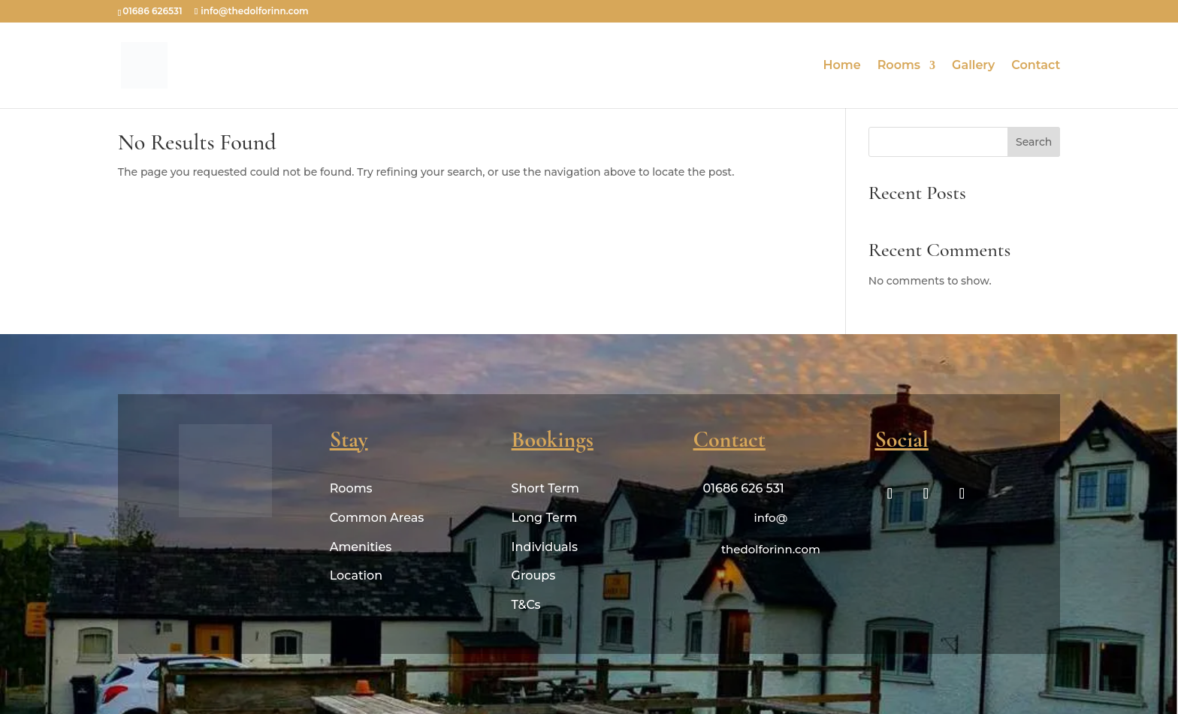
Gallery (973, 66)
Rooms (898, 66)
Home (842, 66)
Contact (1035, 66)
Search (1034, 142)
